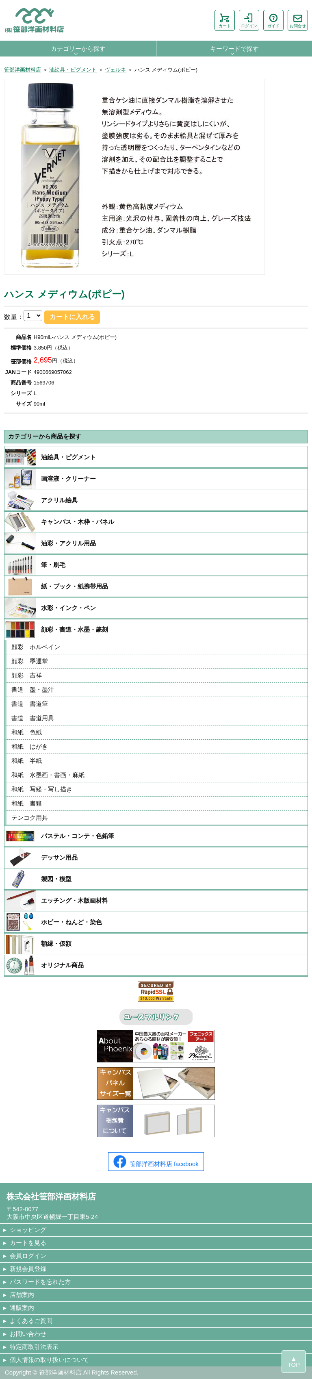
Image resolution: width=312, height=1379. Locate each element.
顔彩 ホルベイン (35, 646)
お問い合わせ (28, 1333)
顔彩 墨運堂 (29, 661)
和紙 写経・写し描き (41, 789)
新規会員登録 (28, 1268)
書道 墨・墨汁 (32, 689)
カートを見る (28, 1242)
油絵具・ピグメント (73, 70)
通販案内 (22, 1307)
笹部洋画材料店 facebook (156, 1161)
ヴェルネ (115, 70)
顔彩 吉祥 (26, 675)
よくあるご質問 (31, 1320)
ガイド (273, 20)
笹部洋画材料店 (22, 70)
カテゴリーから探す (78, 48)
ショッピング (28, 1229)
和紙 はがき (29, 746)
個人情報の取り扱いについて (49, 1359)
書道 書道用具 (32, 717)
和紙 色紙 (26, 732)
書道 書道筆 (29, 703)
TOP (294, 1364)
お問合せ (298, 20)
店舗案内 (22, 1294)
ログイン (249, 20)
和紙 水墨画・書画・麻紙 (47, 774)
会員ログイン (28, 1255)
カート (225, 20)
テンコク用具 (29, 817)
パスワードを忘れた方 (40, 1281)
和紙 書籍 (26, 803)
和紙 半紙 (26, 760)
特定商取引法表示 (34, 1346)
